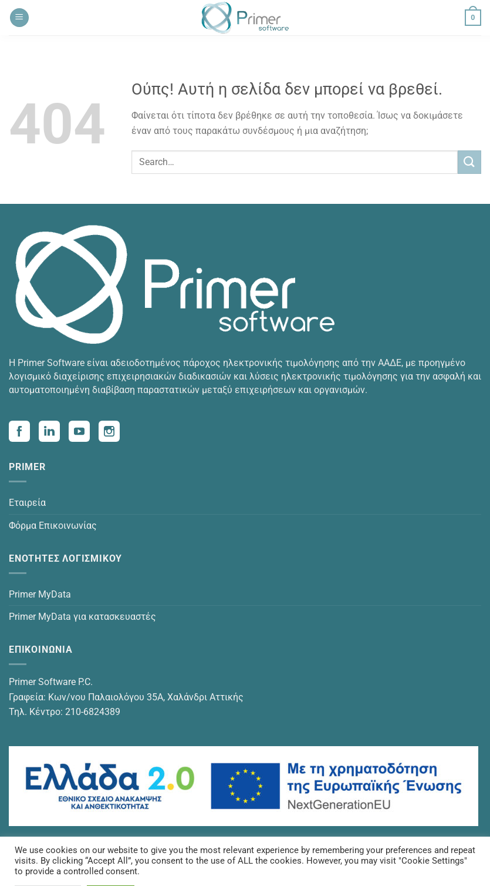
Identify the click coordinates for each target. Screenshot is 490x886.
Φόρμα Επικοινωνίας (53, 525)
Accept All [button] (110, 867)
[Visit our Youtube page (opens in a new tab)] (84, 433)
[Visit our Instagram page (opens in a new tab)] (114, 433)
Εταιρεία (27, 502)
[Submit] (469, 161)
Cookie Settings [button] (48, 867)
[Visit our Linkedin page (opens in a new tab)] (54, 433)
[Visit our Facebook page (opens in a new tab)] (24, 433)
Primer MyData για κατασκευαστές (82, 616)
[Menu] (19, 18)
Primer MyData (40, 594)
